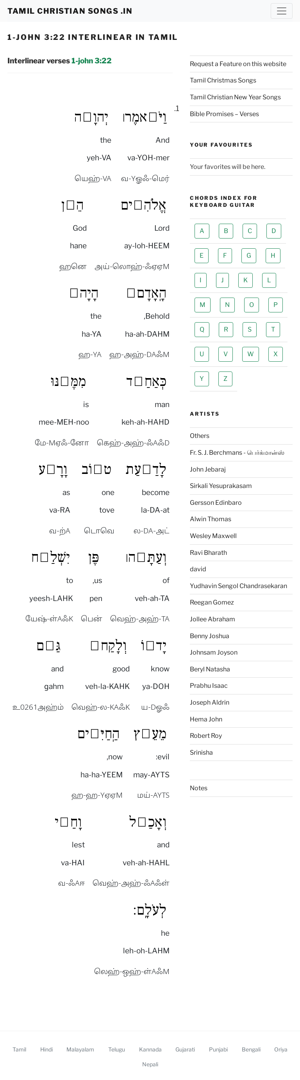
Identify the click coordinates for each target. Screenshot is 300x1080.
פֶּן (93, 557)
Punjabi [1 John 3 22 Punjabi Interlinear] (218, 1049)
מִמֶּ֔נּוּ (68, 381)
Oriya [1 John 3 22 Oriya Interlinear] (281, 1049)
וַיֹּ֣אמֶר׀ (144, 117)
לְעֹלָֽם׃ (149, 910)
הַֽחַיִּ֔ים (98, 733)
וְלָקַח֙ (108, 645)
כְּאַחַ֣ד (146, 381)
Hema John (206, 719)
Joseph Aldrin (209, 702)
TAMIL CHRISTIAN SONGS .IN (69, 11)
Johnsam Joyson (214, 652)
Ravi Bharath (208, 552)
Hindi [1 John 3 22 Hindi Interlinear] (46, 1049)
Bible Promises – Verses (224, 114)
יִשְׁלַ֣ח (50, 557)
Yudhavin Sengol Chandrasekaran (238, 586)
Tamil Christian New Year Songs (235, 97)
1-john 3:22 (91, 60)
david (198, 569)
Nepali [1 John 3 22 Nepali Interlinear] (150, 1064)
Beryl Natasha (210, 669)
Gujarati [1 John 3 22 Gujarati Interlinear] (185, 1049)
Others (199, 436)
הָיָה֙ (83, 292)
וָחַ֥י (68, 822)
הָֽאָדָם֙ (145, 292)
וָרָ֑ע (52, 469)
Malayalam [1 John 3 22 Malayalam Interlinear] (80, 1049)
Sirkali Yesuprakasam (221, 486)
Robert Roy (206, 735)
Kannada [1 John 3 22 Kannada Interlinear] (150, 1049)
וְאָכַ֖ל (147, 822)
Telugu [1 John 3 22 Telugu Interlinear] (116, 1049)
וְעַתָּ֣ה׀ (145, 557)
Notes (198, 788)
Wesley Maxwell (213, 536)
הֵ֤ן (72, 205)
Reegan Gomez (212, 602)
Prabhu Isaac (209, 685)
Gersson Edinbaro (216, 502)
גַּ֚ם (48, 645)
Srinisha (201, 752)
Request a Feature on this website (238, 64)
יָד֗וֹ (153, 645)
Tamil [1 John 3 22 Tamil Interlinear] (19, 1049)
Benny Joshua (209, 636)
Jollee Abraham (212, 619)
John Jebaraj (208, 469)
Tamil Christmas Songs (223, 80)
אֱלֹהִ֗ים (143, 205)
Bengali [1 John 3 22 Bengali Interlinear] (251, 1049)
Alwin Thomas (210, 519)
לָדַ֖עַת (145, 469)
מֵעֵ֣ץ (150, 733)
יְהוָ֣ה (91, 117)
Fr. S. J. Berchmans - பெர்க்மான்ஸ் (237, 452)
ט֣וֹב (96, 469)
